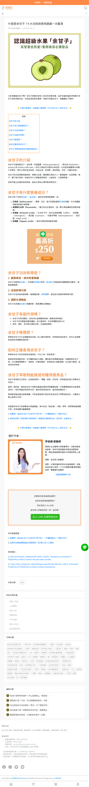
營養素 (35, 656)
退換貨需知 (55, 730)
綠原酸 (44, 294)
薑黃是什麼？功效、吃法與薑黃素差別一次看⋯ (27, 700)
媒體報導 (13, 615)
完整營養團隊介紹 (63, 474)
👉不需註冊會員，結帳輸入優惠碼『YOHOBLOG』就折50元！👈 (45, 108)
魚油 (63, 665)
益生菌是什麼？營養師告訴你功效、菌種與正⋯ (27, 709)
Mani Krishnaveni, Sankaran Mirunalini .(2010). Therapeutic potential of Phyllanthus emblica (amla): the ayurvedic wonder (39, 558)
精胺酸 (44, 652)
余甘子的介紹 (14, 121)
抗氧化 (23, 656)
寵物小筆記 (14, 624)
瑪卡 (9, 652)
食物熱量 (39, 661)
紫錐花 (17, 661)
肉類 (71, 648)
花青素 (62, 201)
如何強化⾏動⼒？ (47, 648)
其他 (36, 669)
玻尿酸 (9, 673)
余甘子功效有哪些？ (17, 130)
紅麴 (68, 673)
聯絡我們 (27, 730)
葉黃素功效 (67, 661)
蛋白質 (58, 648)
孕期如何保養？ (13, 669)
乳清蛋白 (71, 656)
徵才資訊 (63, 730)
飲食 (22, 582)
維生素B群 (70, 652)
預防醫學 (24, 677)
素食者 (79, 669)
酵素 (74, 673)
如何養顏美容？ (54, 669)
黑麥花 (36, 652)
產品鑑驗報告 (15, 628)
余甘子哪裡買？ (15, 139)
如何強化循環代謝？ (14, 644)
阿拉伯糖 (10, 677)
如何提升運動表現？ (20, 652)
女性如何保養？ (54, 665)
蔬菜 (21, 665)
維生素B (22, 303)
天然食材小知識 (13, 656)
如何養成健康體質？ (40, 644)
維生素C (24, 196)
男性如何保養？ (27, 669)
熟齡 (40, 673)
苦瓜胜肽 (59, 644)
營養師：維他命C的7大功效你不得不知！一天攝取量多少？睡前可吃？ (39, 413)
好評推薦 (13, 619)
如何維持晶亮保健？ (52, 661)
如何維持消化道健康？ (15, 648)
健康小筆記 (14, 601)
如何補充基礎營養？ (56, 652)
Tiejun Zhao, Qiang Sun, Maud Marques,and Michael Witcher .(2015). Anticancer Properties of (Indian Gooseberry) (43, 565)
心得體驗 (13, 606)
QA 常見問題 (36, 730)
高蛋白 (63, 656)
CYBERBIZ (57, 778)
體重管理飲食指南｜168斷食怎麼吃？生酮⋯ (26, 714)
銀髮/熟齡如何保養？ (22, 673)
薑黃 (52, 644)
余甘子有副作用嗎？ (17, 134)
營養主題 (35, 648)
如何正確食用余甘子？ (18, 144)
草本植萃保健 (12, 665)
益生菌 (67, 644)
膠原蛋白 (37, 282)
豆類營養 (42, 665)
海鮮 (77, 648)
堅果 (69, 665)
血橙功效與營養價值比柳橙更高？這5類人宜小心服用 (32, 542)
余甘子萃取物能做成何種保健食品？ (24, 148)
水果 (32, 661)
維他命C (25, 661)
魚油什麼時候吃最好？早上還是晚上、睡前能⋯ (27, 695)
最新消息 (13, 610)
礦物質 (42, 656)
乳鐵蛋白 (47, 673)
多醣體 (9, 661)
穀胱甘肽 (65, 669)
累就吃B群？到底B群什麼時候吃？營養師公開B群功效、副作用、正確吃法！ (41, 418)
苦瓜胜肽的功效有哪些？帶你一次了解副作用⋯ (27, 705)
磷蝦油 (43, 669)
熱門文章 (27, 644)
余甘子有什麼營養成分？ (19, 125)
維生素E (33, 196)
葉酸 (34, 673)
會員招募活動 (18, 730)
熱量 (65, 648)
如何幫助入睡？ (31, 665)
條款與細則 (46, 730)
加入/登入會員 (7, 730)
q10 (72, 669)
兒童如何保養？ (59, 673)
